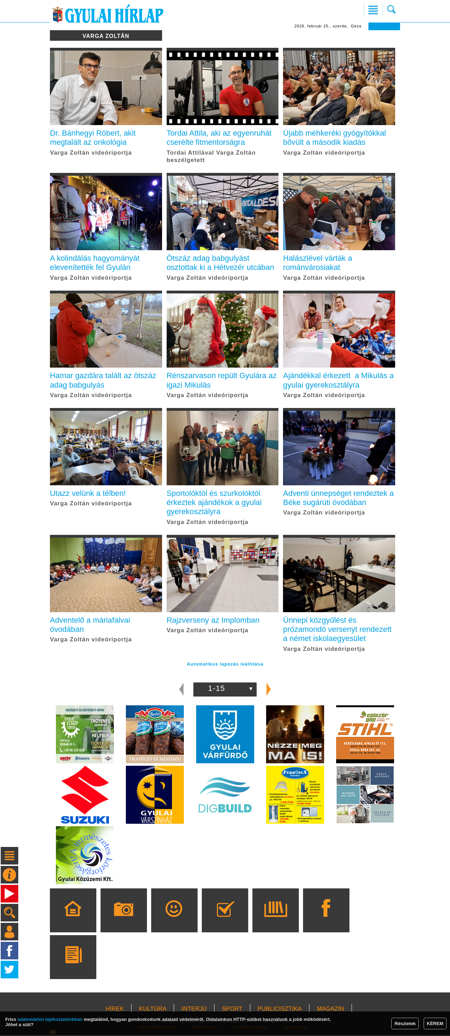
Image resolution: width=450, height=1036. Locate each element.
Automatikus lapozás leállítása (225, 665)
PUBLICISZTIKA (280, 1009)
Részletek (405, 1023)
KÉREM (435, 1023)
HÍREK (114, 1009)
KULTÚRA (152, 1009)
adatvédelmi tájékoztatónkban (50, 1019)
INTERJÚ (194, 1009)
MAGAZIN (330, 1009)
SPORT (232, 1009)
